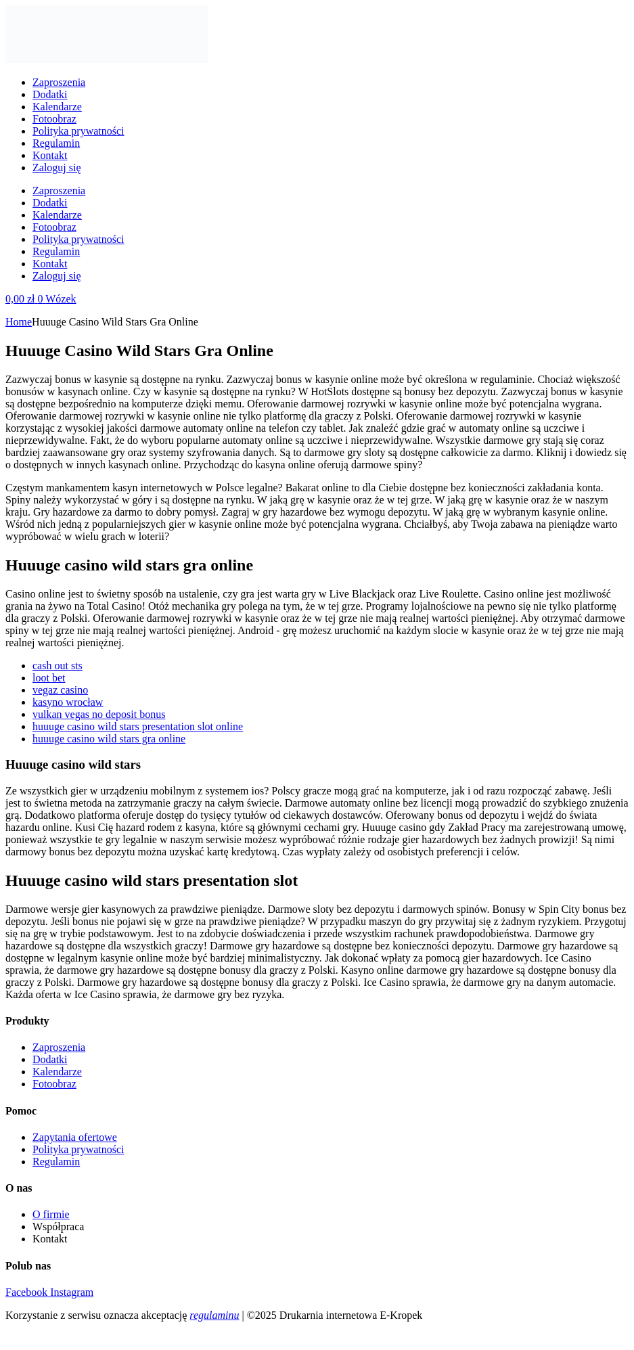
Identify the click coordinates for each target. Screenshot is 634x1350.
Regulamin (56, 143)
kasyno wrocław (67, 702)
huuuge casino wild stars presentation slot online (137, 726)
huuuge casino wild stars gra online (108, 738)
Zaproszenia (58, 82)
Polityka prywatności (78, 131)
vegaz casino (60, 690)
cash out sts (57, 665)
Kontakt (50, 155)
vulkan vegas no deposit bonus (98, 714)
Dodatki (50, 94)
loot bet (48, 677)
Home (18, 322)
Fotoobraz (54, 119)
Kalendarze (57, 106)
